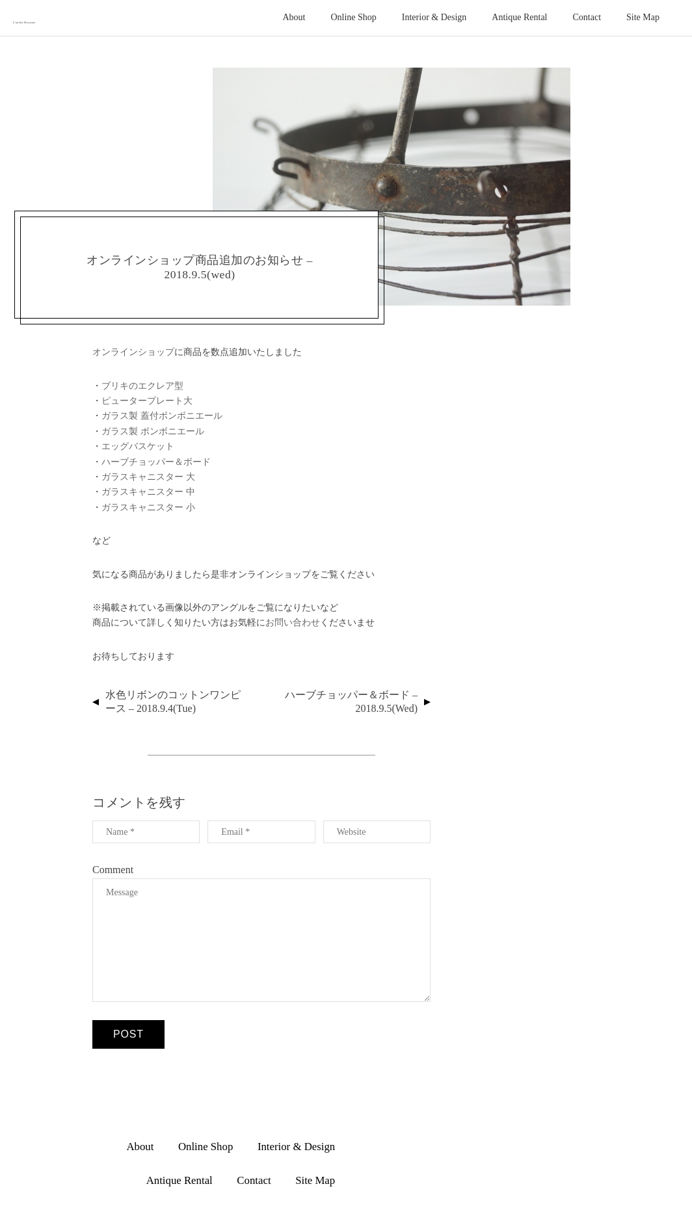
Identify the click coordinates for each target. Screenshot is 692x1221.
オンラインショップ (133, 352)
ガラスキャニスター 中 (148, 491)
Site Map (642, 17)
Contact (587, 17)
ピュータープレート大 (147, 400)
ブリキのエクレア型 (142, 385)
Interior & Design (434, 17)
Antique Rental (519, 17)
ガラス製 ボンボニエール (152, 431)
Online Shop (353, 17)
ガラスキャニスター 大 (148, 476)
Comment (112, 869)
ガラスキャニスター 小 (148, 507)
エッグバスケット (137, 446)
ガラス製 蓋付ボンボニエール (161, 415)
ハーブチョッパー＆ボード (156, 461)
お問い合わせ (292, 622)
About (293, 17)
